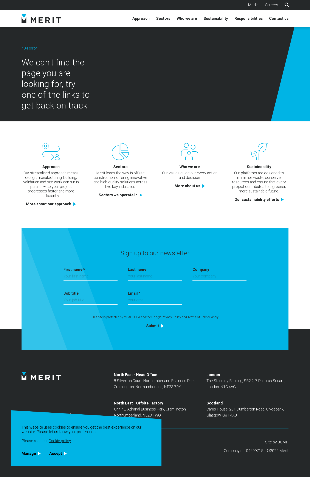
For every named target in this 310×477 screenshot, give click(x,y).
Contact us (278, 18)
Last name (137, 269)
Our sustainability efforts (256, 199)
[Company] (219, 277)
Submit (152, 326)
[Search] (286, 4)
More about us (187, 186)
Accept (55, 453)
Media (253, 5)
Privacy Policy (171, 317)
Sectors (163, 18)
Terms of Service (199, 317)
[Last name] (155, 277)
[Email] (155, 301)
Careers (271, 5)
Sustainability (215, 18)
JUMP (283, 442)
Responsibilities (248, 18)
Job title (71, 293)
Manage (29, 453)
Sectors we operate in (118, 195)
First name (74, 269)
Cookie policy (60, 440)
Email (134, 293)
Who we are (187, 18)
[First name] (91, 277)
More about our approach (48, 204)
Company (200, 269)
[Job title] (91, 301)
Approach (141, 18)
